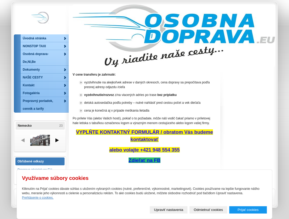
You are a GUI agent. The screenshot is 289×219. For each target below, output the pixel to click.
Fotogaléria (31, 93)
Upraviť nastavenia (168, 210)
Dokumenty (31, 69)
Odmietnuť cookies (208, 210)
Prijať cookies (248, 210)
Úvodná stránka (34, 38)
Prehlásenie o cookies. (38, 197)
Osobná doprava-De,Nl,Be (36, 58)
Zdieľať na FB (144, 160)
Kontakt (28, 85)
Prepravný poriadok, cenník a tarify (38, 105)
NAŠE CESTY (33, 77)
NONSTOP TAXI (34, 46)
